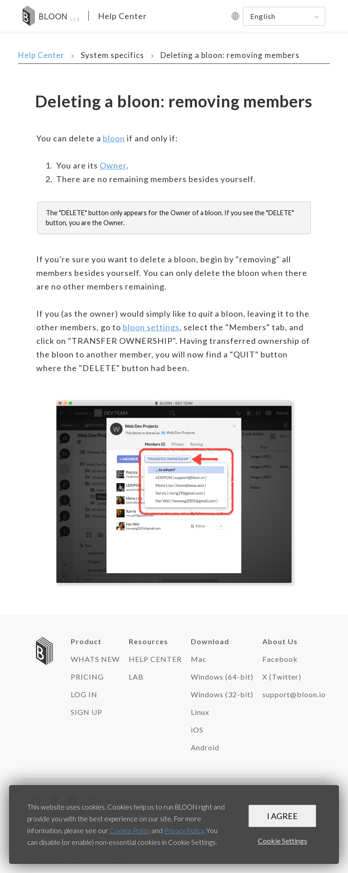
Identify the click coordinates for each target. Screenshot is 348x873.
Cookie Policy (130, 830)
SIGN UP (86, 712)
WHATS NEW (95, 659)
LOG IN (84, 694)
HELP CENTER (155, 659)
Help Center (122, 16)
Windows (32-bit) (222, 694)
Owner (113, 165)
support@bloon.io (294, 694)
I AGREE (282, 816)
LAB (136, 676)
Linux (200, 712)
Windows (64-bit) (222, 676)
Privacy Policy (183, 830)
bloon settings (151, 327)
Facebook (280, 659)
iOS (197, 729)
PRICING (87, 676)
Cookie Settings (282, 840)
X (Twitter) (281, 676)
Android (205, 747)
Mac (199, 659)
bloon (114, 138)
